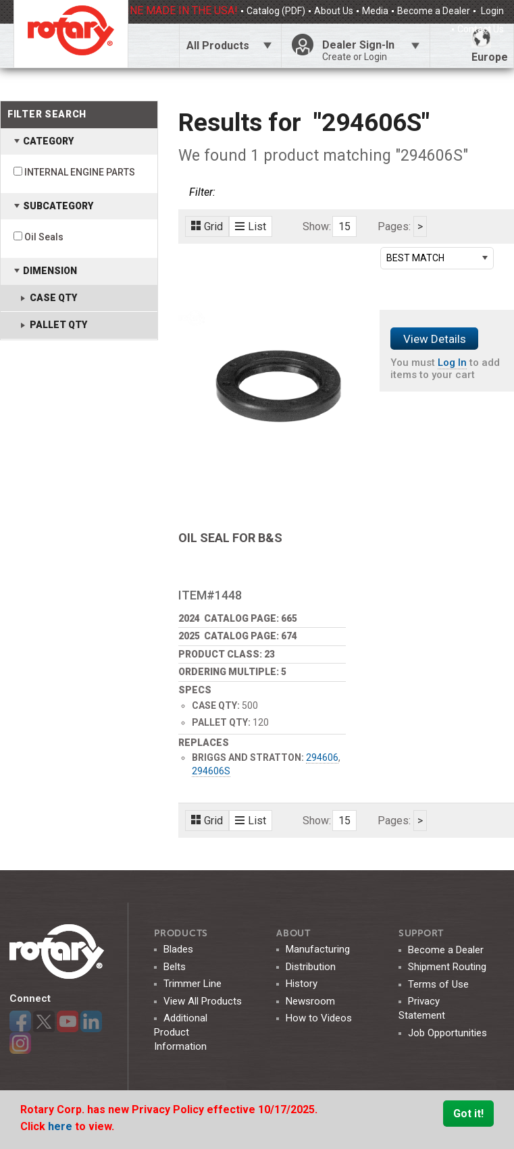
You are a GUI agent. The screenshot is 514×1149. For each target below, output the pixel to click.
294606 (322, 757)
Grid (207, 226)
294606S (211, 771)
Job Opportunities (447, 1033)
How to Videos (319, 1018)
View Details (434, 339)
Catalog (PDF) (276, 10)
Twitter (44, 1021)
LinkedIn (91, 1021)
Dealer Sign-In (370, 50)
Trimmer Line (192, 984)
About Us (333, 10)
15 (344, 226)
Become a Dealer (433, 10)
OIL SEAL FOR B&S (230, 538)
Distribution (311, 967)
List (250, 226)
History (301, 984)
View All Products (202, 1001)
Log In (452, 362)
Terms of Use (438, 984)
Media (375, 10)
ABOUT (293, 933)
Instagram (20, 1043)
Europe (489, 45)
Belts (174, 967)
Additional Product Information (180, 1032)
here (61, 1126)
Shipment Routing (447, 967)
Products (181, 933)
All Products (217, 45)
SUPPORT (421, 933)
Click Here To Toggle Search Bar (153, 46)
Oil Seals (43, 237)
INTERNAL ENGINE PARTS (79, 172)
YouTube (67, 1021)
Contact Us (480, 29)
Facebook (20, 1021)
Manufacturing (318, 949)
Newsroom (310, 1001)
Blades (178, 949)
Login (491, 10)
